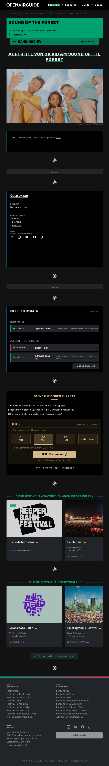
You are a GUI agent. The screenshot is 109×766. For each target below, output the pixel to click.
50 (65, 439)
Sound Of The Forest (56, 14)
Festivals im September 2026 (21, 713)
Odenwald (18, 34)
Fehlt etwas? (94, 311)
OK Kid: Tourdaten (24, 311)
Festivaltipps (13, 690)
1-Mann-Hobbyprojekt (54, 405)
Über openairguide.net (18, 731)
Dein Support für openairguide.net (24, 735)
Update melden (79, 735)
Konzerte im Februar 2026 (69, 707)
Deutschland (37, 14)
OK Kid (86, 14)
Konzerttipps (62, 690)
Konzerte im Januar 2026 (69, 703)
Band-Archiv (75, 14)
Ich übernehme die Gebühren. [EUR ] (33, 447)
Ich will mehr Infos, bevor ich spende (53, 467)
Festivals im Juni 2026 (18, 707)
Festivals (23, 14)
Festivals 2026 (14, 700)
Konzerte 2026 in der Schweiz (71, 713)
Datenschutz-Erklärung (19, 741)
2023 (58, 138)
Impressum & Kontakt (17, 744)
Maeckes (16, 225)
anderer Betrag (87, 439)
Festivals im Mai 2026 (18, 703)
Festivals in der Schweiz (19, 694)
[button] (88, 41)
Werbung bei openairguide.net (22, 738)
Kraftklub (17, 222)
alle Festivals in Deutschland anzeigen (54, 656)
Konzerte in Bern (64, 697)
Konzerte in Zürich (65, 694)
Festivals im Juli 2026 (18, 710)
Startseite (11, 14)
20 (43, 439)
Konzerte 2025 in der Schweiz (71, 710)
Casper (15, 218)
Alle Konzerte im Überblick (69, 716)
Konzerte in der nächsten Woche (72, 700)
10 (21, 439)
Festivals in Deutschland (19, 697)
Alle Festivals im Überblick (20, 716)
